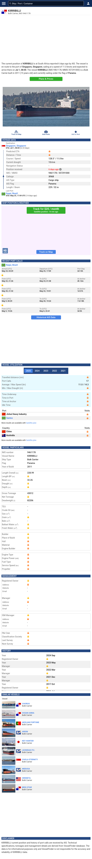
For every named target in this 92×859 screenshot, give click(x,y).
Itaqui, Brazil (12, 193)
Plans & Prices (46, 79)
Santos (7, 418)
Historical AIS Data (46, 317)
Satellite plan (31, 423)
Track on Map (46, 252)
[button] (88, 3)
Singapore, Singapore (16, 146)
